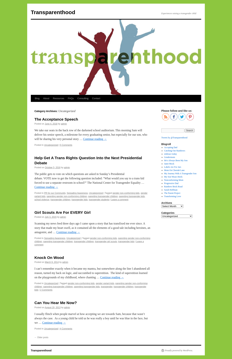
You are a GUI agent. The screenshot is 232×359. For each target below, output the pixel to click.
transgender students (99, 199)
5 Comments (66, 145)
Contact (96, 98)
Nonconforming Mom (173, 180)
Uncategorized (51, 145)
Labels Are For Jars (172, 167)
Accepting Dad (170, 147)
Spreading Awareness (77, 193)
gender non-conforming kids (126, 193)
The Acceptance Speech (56, 119)
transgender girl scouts (106, 241)
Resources (58, 98)
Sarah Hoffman (170, 190)
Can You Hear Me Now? (55, 303)
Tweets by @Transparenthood (174, 137)
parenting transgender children (103, 196)
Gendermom (169, 157)
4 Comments (66, 328)
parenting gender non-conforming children (67, 196)
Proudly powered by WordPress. (179, 350)
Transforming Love (172, 196)
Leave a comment (119, 199)
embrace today (170, 154)
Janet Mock (169, 163)
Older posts (41, 337)
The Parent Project (172, 193)
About (46, 98)
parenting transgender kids (132, 196)
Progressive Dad (171, 183)
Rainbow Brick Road (173, 186)
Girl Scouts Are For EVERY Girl (62, 212)
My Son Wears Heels (173, 177)
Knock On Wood (49, 257)
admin (64, 124)
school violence (41, 199)
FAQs (71, 98)
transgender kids (80, 199)
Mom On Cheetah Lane (174, 170)
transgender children (60, 199)
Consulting (82, 98)
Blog (37, 98)
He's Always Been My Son (176, 160)
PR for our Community (54, 193)
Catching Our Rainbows (174, 150)
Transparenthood (53, 12)
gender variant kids (105, 283)
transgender (106, 286)
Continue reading (95, 139)
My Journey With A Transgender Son (180, 173)
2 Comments (46, 290)
